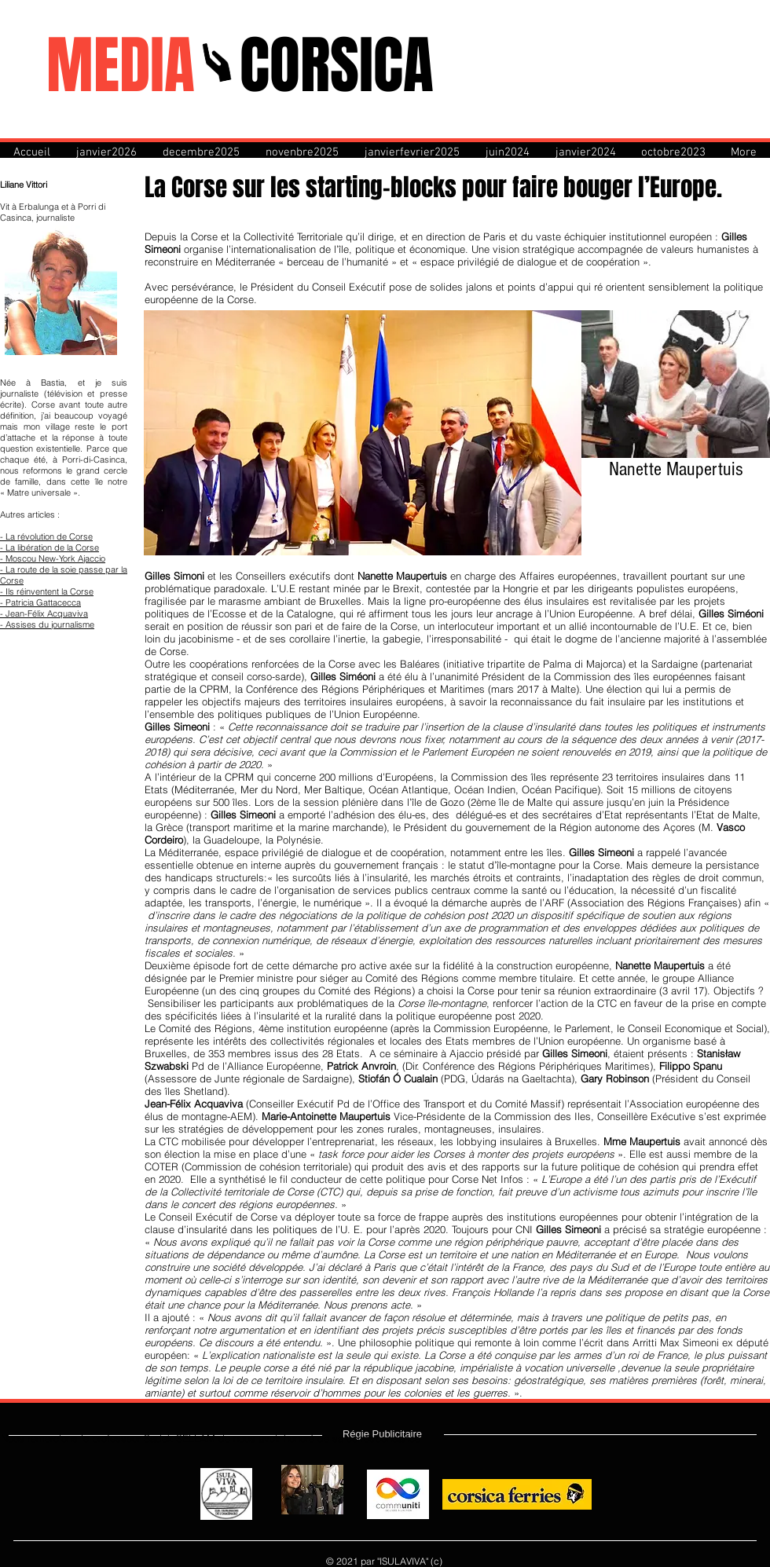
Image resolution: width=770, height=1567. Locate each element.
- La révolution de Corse (46, 536)
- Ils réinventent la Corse (47, 591)
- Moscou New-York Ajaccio (52, 558)
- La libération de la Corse (49, 547)
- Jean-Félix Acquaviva (44, 613)
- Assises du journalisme (47, 624)
